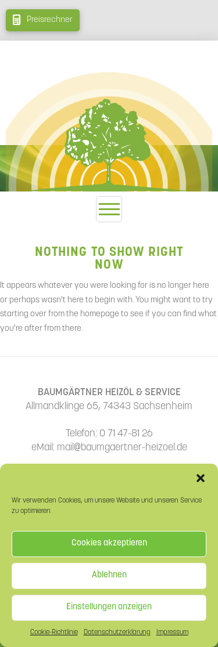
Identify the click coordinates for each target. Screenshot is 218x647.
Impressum (172, 632)
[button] (200, 478)
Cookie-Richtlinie (54, 632)
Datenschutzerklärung (117, 632)
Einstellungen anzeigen (109, 607)
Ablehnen (109, 575)
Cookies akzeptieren (109, 543)
